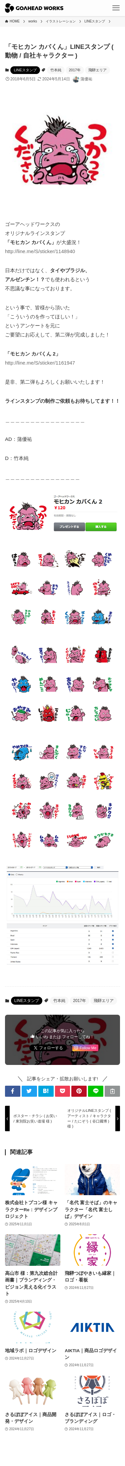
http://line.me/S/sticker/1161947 (40, 363)
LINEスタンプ (25, 70)
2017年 (75, 70)
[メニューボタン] (116, 8)
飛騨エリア (97, 70)
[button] (12, 1091)
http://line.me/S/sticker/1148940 (40, 251)
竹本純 (55, 70)
